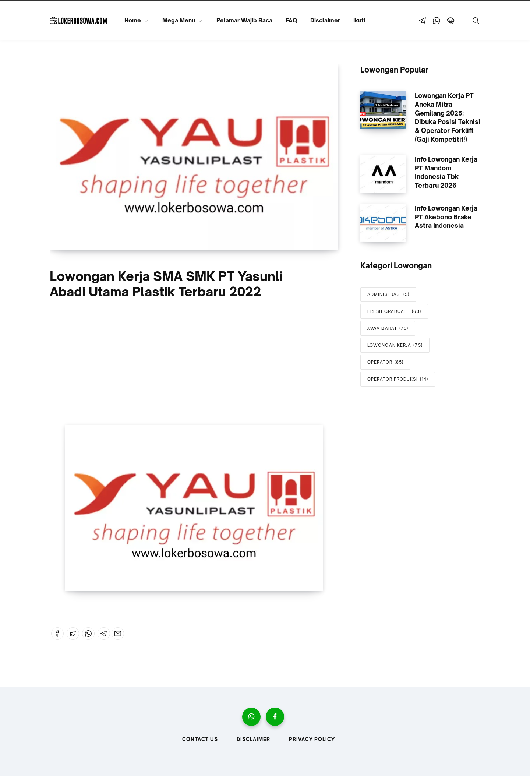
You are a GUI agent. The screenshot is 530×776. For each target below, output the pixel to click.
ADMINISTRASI (388, 295)
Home (132, 20)
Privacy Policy (312, 739)
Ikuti (359, 20)
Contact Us (200, 739)
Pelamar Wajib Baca (244, 20)
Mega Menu (178, 20)
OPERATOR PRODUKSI (397, 379)
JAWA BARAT (387, 328)
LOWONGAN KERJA (395, 345)
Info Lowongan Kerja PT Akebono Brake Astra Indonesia (446, 217)
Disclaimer (325, 20)
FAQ (291, 20)
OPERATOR (385, 362)
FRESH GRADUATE (394, 311)
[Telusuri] (475, 20)
